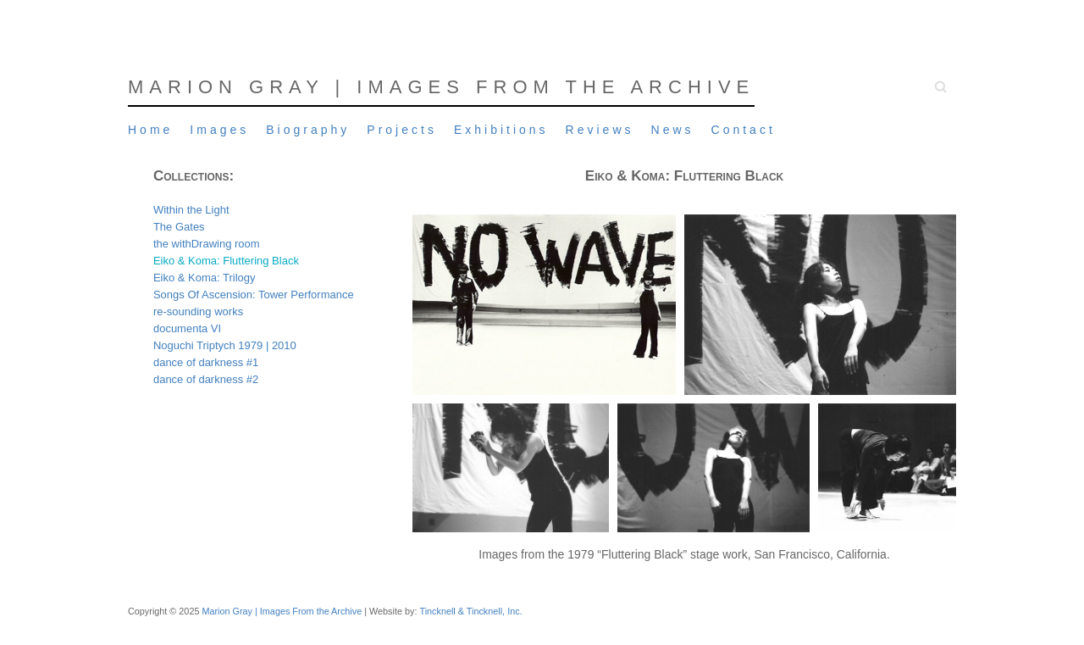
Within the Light (191, 209)
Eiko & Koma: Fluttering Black (226, 260)
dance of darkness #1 (205, 362)
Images (219, 129)
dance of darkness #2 (205, 379)
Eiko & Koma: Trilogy (204, 277)
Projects (402, 129)
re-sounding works (198, 311)
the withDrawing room (206, 243)
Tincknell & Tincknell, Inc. (470, 611)
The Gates (179, 226)
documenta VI (187, 328)
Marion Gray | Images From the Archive (441, 86)
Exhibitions (501, 129)
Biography (308, 129)
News (672, 129)
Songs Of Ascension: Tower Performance (253, 294)
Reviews (600, 129)
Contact (743, 129)
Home (150, 129)
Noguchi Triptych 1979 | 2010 (224, 345)
